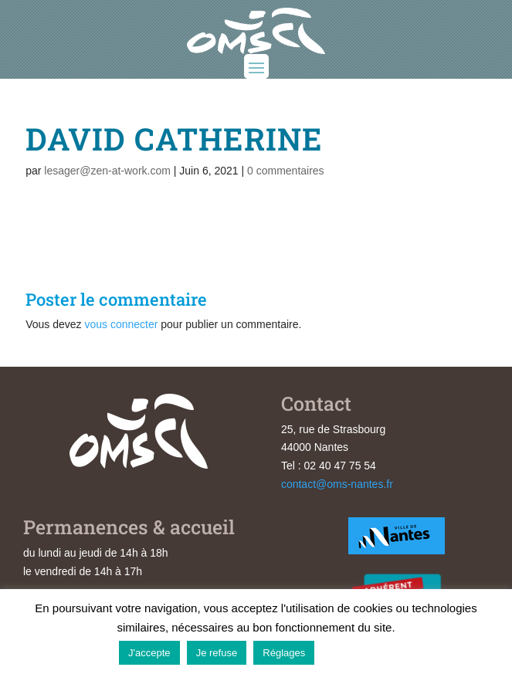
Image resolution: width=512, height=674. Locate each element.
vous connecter (121, 324)
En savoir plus (357, 652)
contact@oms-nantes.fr (337, 484)
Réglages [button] (284, 653)
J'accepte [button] (149, 653)
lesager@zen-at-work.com (107, 170)
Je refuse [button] (216, 653)
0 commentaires (285, 170)
